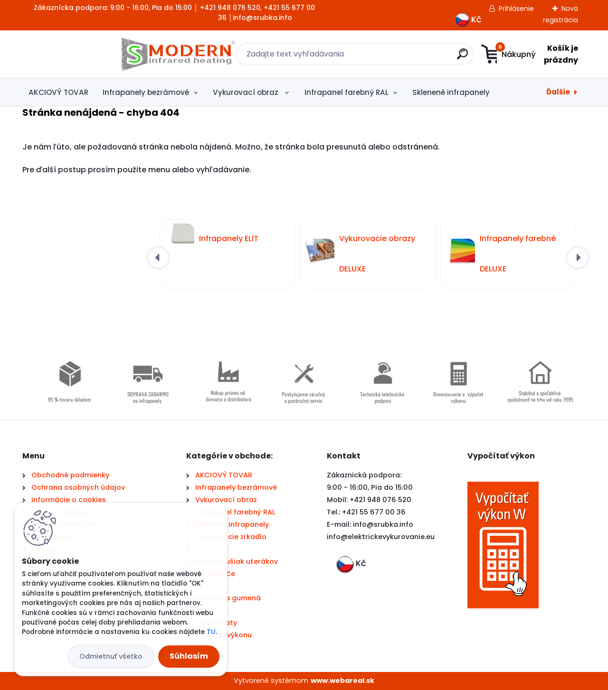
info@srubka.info (383, 524)
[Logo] (80, 54)
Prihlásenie (516, 8)
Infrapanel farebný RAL (346, 92)
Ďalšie (558, 92)
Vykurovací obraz (246, 92)
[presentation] (158, 258)
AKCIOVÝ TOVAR (58, 92)
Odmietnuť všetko (110, 656)
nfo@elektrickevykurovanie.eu (382, 536)
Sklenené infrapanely (451, 92)
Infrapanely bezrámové (146, 92)
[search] (396, 57)
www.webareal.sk (342, 680)
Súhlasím (189, 656)
